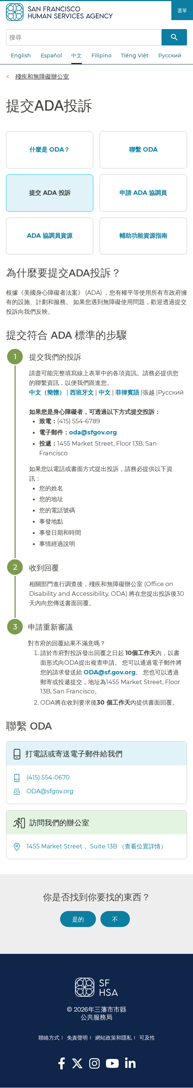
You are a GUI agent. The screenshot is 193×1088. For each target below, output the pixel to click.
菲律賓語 (127, 392)
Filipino (101, 55)
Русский (169, 55)
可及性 (147, 1037)
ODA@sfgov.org (50, 791)
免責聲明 (77, 1037)
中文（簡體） (47, 392)
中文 (76, 55)
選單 (182, 10)
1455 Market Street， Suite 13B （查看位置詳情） (96, 846)
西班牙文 (82, 392)
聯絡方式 (48, 1037)
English (21, 55)
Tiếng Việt (135, 55)
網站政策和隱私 (113, 1037)
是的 (78, 919)
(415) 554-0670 (48, 777)
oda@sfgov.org (93, 432)
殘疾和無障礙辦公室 (42, 76)
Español (51, 55)
